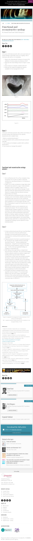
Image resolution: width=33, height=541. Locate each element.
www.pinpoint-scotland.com (7, 484)
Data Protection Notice (8, 496)
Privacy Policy (6, 493)
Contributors (6, 510)
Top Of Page (16, 471)
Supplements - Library (8, 518)
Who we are (6, 505)
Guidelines (5, 517)
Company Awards (7, 512)
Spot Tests (7, 23)
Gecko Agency (14, 539)
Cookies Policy (21, 4)
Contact (5, 509)
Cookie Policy (6, 491)
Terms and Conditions (8, 494)
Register (5, 507)
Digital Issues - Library (8, 520)
